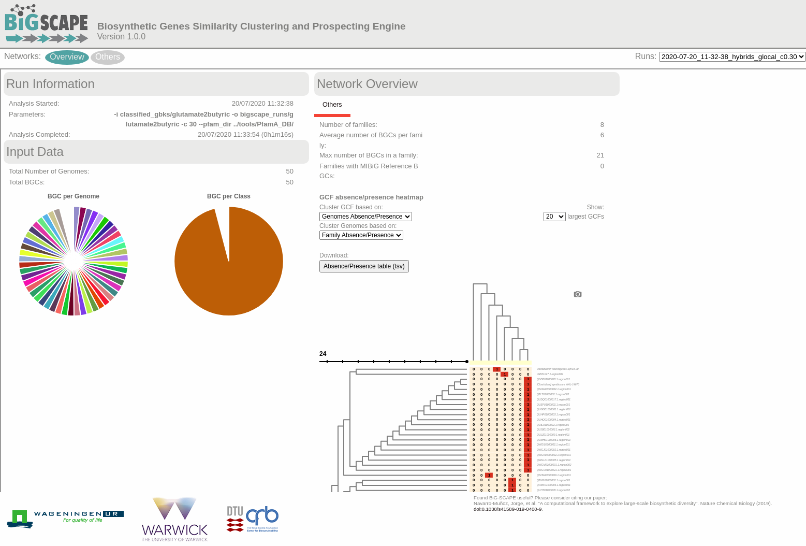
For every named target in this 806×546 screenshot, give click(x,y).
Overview (67, 56)
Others (107, 56)
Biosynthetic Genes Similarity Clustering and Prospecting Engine (251, 26)
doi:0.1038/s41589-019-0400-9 (507, 509)
